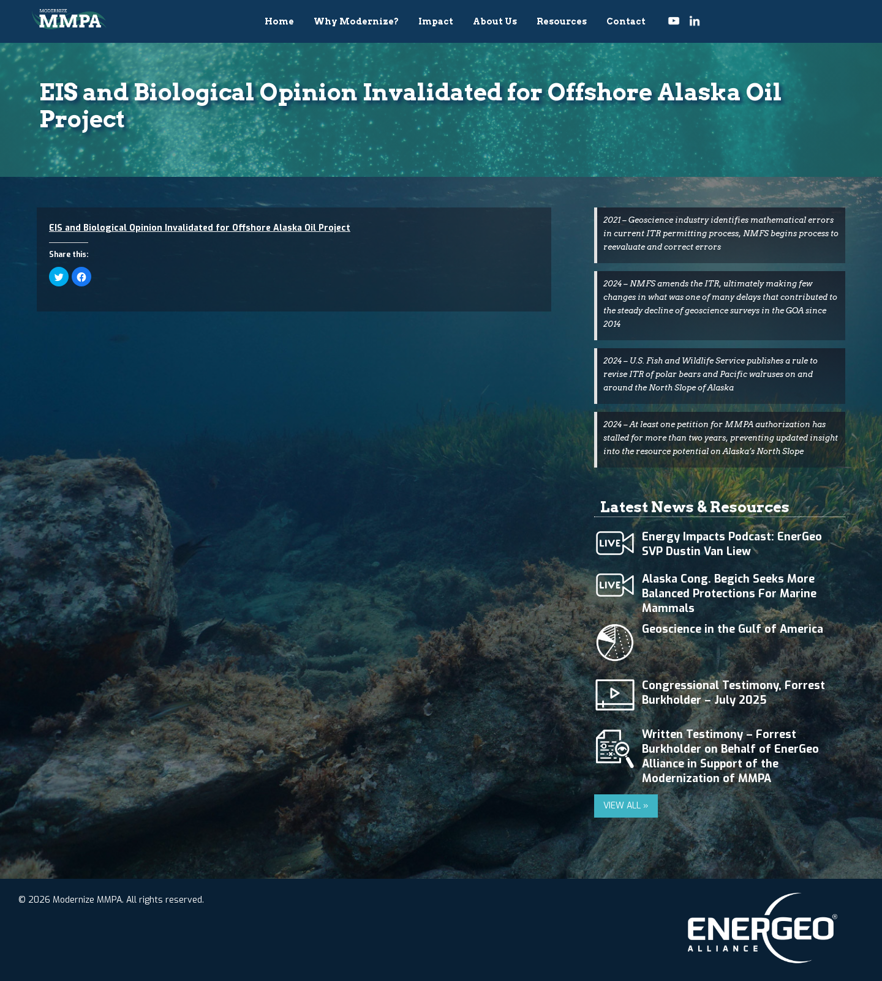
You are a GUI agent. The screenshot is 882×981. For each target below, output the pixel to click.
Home (279, 21)
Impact (435, 21)
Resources (562, 21)
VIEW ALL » (626, 805)
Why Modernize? (356, 21)
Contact (626, 21)
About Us (495, 21)
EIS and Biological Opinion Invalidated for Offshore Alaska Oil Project (199, 228)
